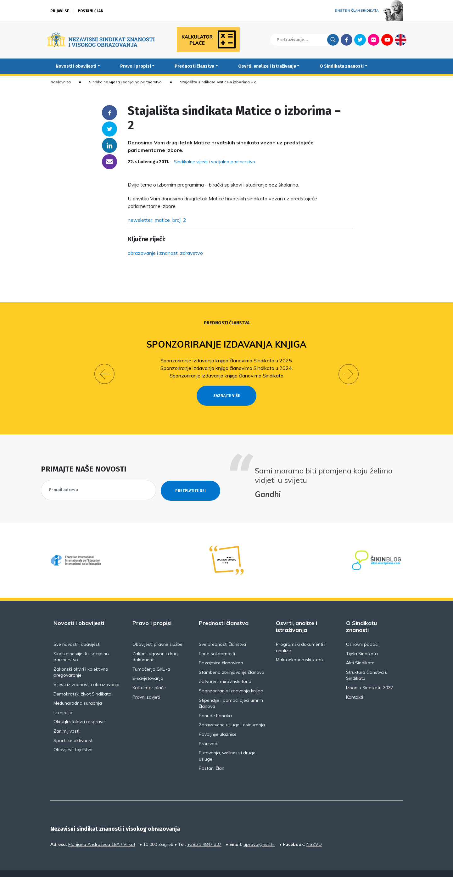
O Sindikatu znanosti (342, 66)
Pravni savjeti (146, 685)
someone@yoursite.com (109, 162)
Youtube (387, 39)
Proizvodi (208, 732)
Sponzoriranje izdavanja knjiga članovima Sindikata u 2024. (226, 368)
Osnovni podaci (362, 633)
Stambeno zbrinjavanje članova (231, 660)
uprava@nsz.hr (259, 832)
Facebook (346, 39)
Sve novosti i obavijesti (76, 633)
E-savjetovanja (147, 667)
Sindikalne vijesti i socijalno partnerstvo (125, 82)
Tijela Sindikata (362, 642)
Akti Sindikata (360, 651)
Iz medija (62, 701)
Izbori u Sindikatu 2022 (369, 676)
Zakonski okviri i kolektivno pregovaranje (80, 661)
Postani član (90, 11)
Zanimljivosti (66, 720)
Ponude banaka (215, 704)
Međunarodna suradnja (77, 692)
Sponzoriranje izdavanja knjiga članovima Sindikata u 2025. (226, 360)
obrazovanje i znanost (153, 253)
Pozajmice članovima (221, 651)
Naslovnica (60, 82)
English (400, 39)
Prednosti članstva (194, 66)
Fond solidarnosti (217, 642)
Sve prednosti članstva (222, 633)
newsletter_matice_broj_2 (157, 220)
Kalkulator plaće (149, 676)
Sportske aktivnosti (73, 729)
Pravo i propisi (135, 66)
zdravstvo (191, 253)
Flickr (373, 39)
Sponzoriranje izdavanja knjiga (227, 344)
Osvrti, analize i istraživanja (267, 66)
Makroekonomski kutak (300, 648)
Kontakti (354, 685)
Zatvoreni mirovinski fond (225, 670)
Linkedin (109, 145)
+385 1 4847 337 (204, 832)
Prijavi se (59, 11)
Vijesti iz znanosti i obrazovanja (86, 673)
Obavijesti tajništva (72, 738)
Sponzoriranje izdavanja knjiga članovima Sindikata (226, 375)
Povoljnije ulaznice (218, 723)
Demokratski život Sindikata (82, 682)
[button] (104, 368)
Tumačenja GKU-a (151, 657)
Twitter (360, 39)
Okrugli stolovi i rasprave (79, 710)
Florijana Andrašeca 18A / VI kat (101, 832)
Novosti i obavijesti (76, 66)
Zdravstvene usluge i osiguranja (232, 713)
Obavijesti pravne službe (157, 633)
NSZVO (314, 832)
